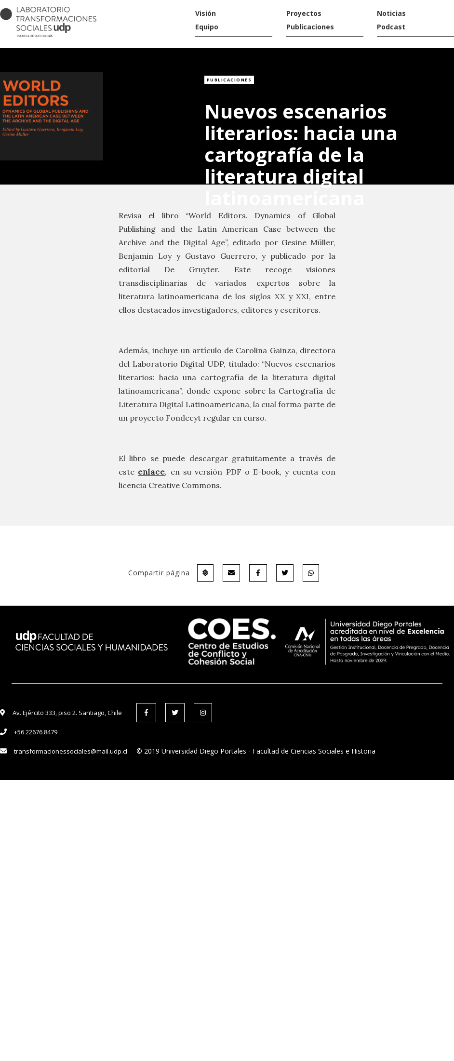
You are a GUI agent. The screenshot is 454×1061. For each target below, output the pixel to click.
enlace (151, 472)
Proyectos (303, 13)
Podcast (391, 26)
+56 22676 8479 (35, 732)
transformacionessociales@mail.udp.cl (70, 751)
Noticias (391, 13)
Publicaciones (310, 26)
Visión (205, 13)
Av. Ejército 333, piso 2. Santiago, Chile (67, 712)
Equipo (206, 26)
